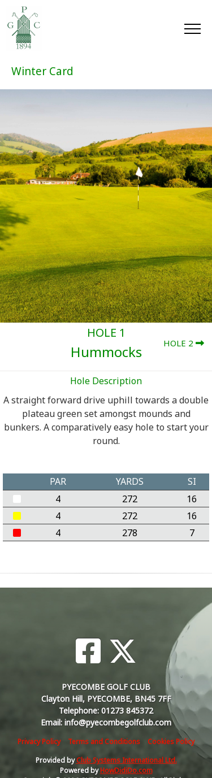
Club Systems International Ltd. (126, 760)
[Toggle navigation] (192, 28)
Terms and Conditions (104, 741)
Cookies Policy (171, 741)
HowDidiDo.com (126, 770)
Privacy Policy (39, 741)
